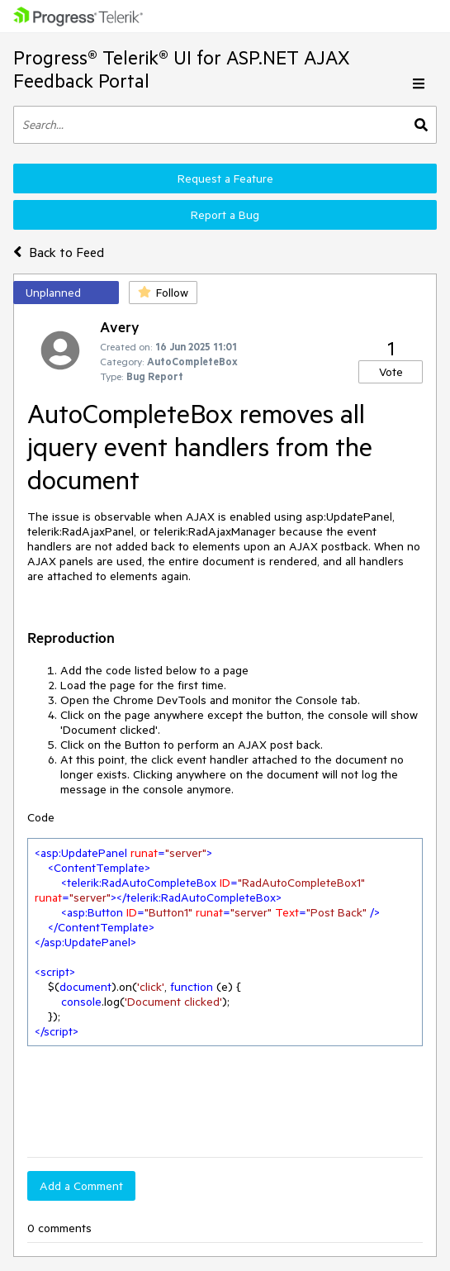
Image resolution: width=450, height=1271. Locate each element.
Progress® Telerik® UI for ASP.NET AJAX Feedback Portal (181, 69)
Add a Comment (81, 1185)
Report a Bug (225, 214)
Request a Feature (225, 178)
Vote (391, 371)
